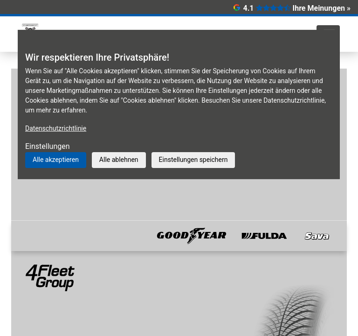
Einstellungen (47, 146)
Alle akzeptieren (56, 159)
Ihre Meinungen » (322, 8)
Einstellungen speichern (193, 159)
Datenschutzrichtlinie (55, 128)
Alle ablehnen (118, 159)
